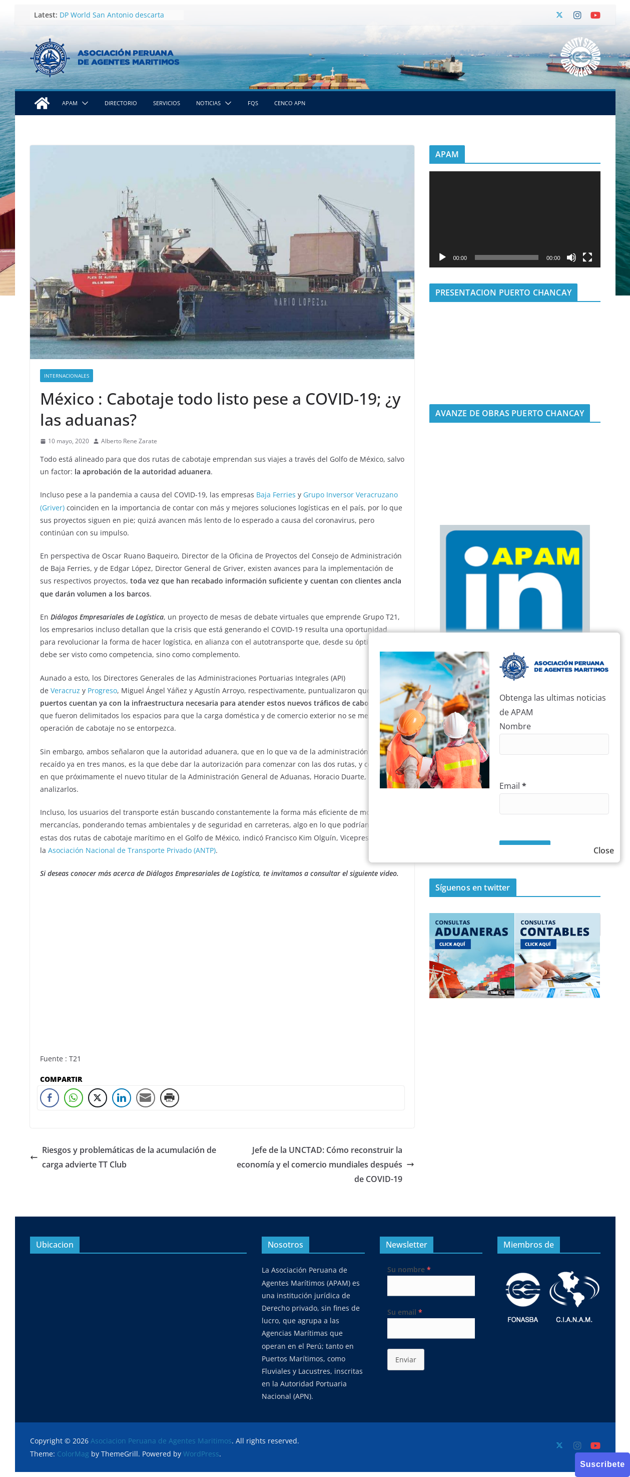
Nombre (515, 726)
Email (512, 785)
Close (603, 850)
